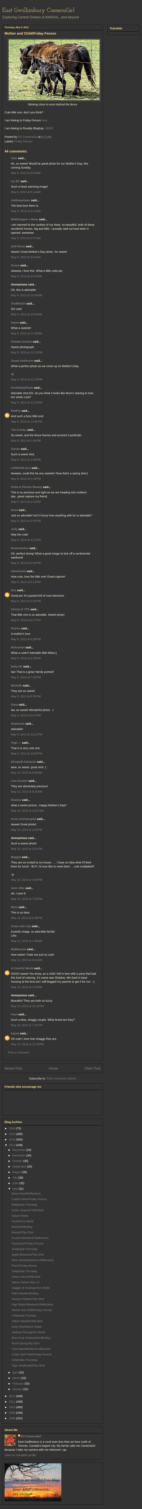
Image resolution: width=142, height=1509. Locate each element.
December (19, 1149)
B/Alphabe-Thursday (24, 1204)
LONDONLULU (21, 467)
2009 (12, 1412)
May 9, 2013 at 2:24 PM (26, 501)
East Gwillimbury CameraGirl (38, 10)
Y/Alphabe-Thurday (24, 1315)
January (17, 1389)
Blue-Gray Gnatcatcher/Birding (31, 1337)
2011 (12, 1401)
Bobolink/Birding (22, 1226)
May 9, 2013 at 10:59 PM (26, 753)
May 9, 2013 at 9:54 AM (25, 257)
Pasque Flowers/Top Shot (28, 1298)
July (15, 1177)
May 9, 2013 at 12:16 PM (26, 379)
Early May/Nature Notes (27, 1326)
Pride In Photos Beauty (26, 487)
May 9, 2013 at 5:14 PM (26, 582)
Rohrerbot (18, 647)
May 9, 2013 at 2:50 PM (26, 520)
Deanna (16, 799)
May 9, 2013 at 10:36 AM (26, 295)
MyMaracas (18, 949)
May (15, 1188)
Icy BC (15, 181)
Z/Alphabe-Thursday (24, 1271)
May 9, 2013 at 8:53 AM (25, 173)
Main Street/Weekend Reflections (33, 1260)
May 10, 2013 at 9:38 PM (26, 917)
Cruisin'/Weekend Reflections (30, 1237)
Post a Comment (18, 1052)
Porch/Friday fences (24, 1265)
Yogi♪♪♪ (16, 742)
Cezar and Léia (21, 926)
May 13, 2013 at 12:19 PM (27, 1006)
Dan (13, 590)
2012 (12, 1396)
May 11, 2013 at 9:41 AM (26, 960)
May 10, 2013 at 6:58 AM (26, 772)
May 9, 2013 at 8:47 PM (26, 715)
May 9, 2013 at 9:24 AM (25, 211)
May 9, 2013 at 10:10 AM (26, 276)
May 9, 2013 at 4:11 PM (26, 539)
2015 (12, 1134)
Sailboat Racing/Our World (28, 1332)
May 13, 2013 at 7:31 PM (26, 1025)
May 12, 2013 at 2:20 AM (26, 987)
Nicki (14, 907)
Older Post (92, 1068)
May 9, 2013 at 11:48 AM (26, 333)
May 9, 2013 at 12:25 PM (26, 402)
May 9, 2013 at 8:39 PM (26, 696)
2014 (12, 1139)
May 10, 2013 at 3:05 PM (26, 879)
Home (53, 1068)
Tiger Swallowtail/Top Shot (28, 1365)
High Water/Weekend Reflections (32, 1304)
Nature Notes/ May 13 (25, 1282)
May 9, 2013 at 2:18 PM (26, 478)
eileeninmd (18, 571)
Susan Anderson (22, 360)
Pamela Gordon (21, 341)
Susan (15, 265)
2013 (12, 1145)
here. (44, 120)
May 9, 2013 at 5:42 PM (26, 601)
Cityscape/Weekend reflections (31, 1348)
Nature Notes (20, 1215)
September (19, 1166)
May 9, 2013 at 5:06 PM (26, 562)
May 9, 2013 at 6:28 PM (26, 639)
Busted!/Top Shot (22, 1232)
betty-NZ (16, 666)
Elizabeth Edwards (23, 761)
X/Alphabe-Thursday (24, 1360)
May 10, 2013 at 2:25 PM (26, 829)
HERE (49, 128)
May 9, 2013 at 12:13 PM (26, 352)
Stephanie (18, 723)
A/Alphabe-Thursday (24, 1249)
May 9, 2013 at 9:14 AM (25, 192)
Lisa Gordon (19, 780)
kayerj (15, 1033)
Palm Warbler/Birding (25, 1293)
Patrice (15, 628)
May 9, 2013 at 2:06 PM (26, 459)
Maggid (16, 857)
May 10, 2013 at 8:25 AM (26, 791)
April (15, 1372)
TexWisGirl (18, 303)
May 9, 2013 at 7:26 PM (26, 677)
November (19, 1155)
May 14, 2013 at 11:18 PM (27, 1044)
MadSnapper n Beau (24, 219)
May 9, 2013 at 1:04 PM (26, 440)
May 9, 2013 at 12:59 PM (26, 421)
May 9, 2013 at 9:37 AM (25, 238)
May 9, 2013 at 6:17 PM (26, 620)
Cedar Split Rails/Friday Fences (32, 1354)
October (17, 1161)
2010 (12, 1407)
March (16, 1378)
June (15, 1183)
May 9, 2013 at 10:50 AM (26, 314)
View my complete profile (20, 1455)
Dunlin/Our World (22, 1221)
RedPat (16, 410)
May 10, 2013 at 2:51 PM (26, 848)
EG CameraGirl (31, 1436)
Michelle (16, 685)
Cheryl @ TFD (20, 609)
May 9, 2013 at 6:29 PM (26, 658)
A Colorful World (22, 968)
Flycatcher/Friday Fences (28, 1243)
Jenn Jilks (18, 888)
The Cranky (18, 429)
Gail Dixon (18, 246)
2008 (12, 1418)
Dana (14, 704)
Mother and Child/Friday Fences (32, 1310)
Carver (15, 448)
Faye (14, 1014)
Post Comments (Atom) (61, 1078)
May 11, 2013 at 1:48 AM (26, 941)
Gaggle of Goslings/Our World (30, 1287)
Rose (14, 510)
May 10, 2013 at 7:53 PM (26, 898)
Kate (14, 158)
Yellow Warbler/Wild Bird (27, 1321)
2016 (12, 1128)
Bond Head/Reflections (26, 1193)
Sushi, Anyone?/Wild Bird (28, 1210)
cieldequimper (20, 200)
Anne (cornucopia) (23, 818)
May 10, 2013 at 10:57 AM (27, 810)
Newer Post (13, 1068)
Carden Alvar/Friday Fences (29, 1199)
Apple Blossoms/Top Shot (28, 1254)
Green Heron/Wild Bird (26, 1276)
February (18, 1383)
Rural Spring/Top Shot (25, 1343)
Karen (15, 322)
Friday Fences (23, 141)
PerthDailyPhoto (22, 387)
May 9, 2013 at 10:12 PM (26, 734)
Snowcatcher (20, 548)
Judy (14, 529)
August (17, 1172)
